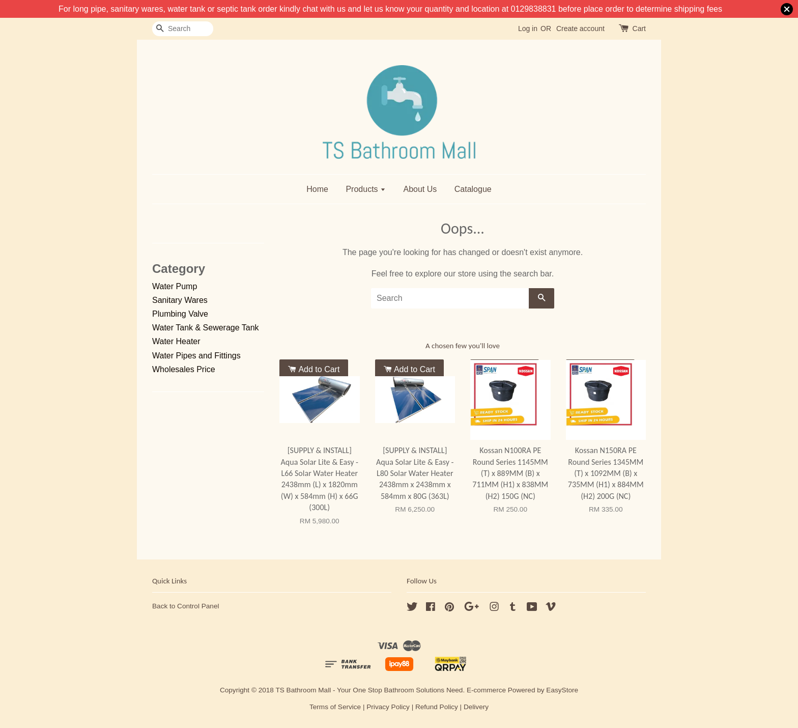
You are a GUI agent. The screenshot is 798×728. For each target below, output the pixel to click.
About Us (420, 189)
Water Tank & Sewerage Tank (205, 327)
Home (317, 189)
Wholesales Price (183, 369)
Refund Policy (436, 707)
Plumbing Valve (180, 314)
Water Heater (176, 341)
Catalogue (473, 189)
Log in (527, 28)
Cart (639, 28)
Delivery (476, 707)
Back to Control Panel (185, 606)
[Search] (182, 28)
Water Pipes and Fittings (196, 355)
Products (366, 189)
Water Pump (174, 286)
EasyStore (562, 690)
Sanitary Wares (180, 300)
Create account (580, 28)
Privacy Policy (388, 707)
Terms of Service (335, 707)
